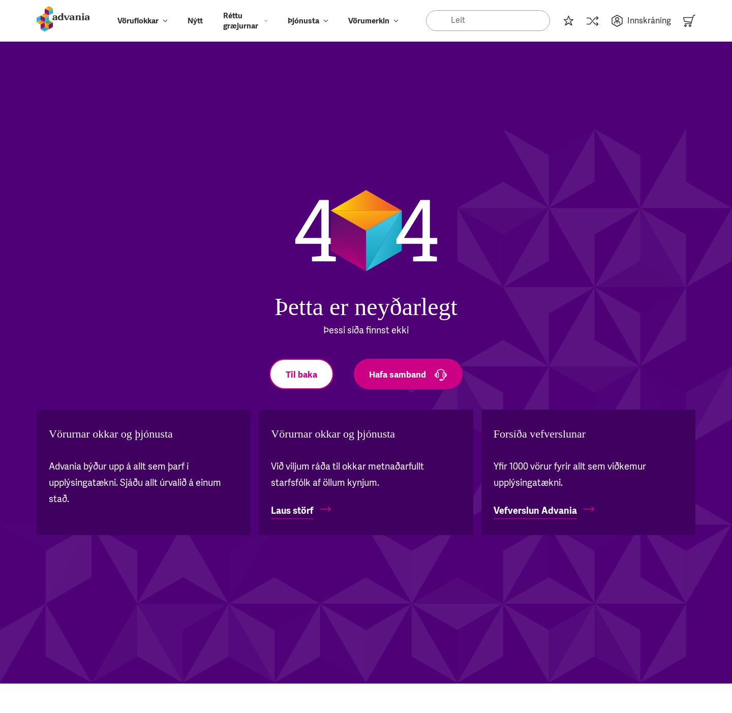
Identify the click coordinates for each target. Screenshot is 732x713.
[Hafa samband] (408, 374)
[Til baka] (301, 374)
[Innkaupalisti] (568, 20)
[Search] (488, 20)
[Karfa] (689, 20)
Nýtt (195, 21)
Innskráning (641, 21)
